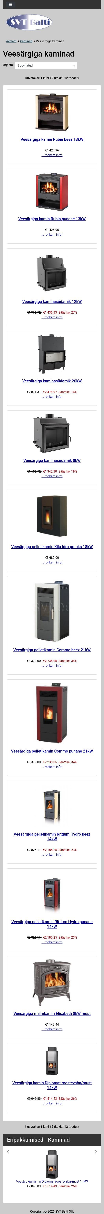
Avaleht (11, 41)
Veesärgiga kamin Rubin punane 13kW (52, 219)
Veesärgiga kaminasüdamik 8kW (52, 460)
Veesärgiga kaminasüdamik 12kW (52, 301)
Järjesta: (8, 65)
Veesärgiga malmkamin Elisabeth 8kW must (51, 1013)
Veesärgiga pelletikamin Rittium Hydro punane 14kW (52, 924)
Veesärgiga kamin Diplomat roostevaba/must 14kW (52, 1085)
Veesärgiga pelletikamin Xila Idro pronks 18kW (52, 546)
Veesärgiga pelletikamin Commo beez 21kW (52, 650)
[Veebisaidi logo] (52, 22)
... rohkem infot (52, 155)
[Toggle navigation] (10, 5)
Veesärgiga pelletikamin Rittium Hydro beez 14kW (52, 836)
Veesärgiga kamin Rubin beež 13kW (52, 139)
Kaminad (26, 41)
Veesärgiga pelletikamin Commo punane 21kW (52, 751)
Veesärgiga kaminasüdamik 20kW (52, 381)
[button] (14, 1174)
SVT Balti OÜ (64, 1211)
